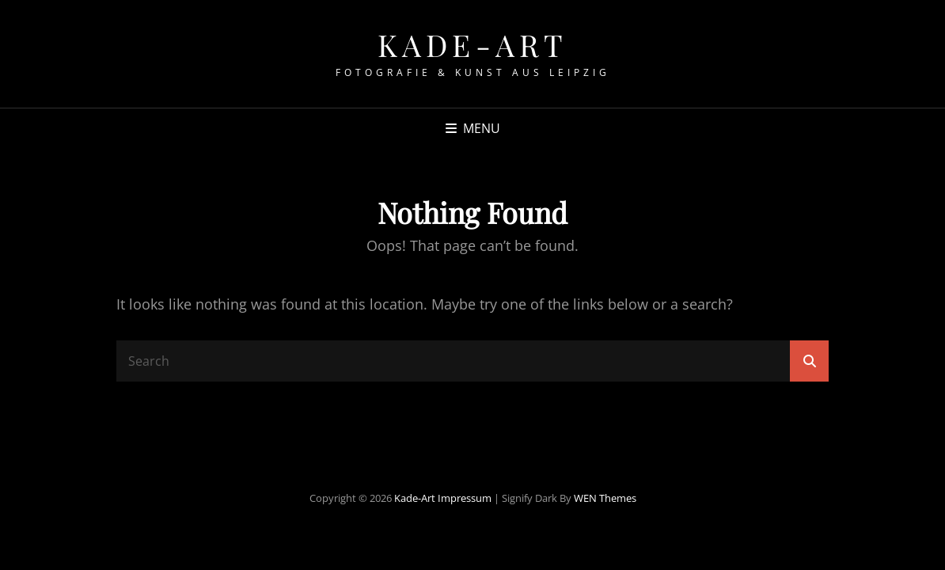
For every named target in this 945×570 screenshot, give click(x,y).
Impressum (464, 498)
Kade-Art (473, 45)
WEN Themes (605, 498)
